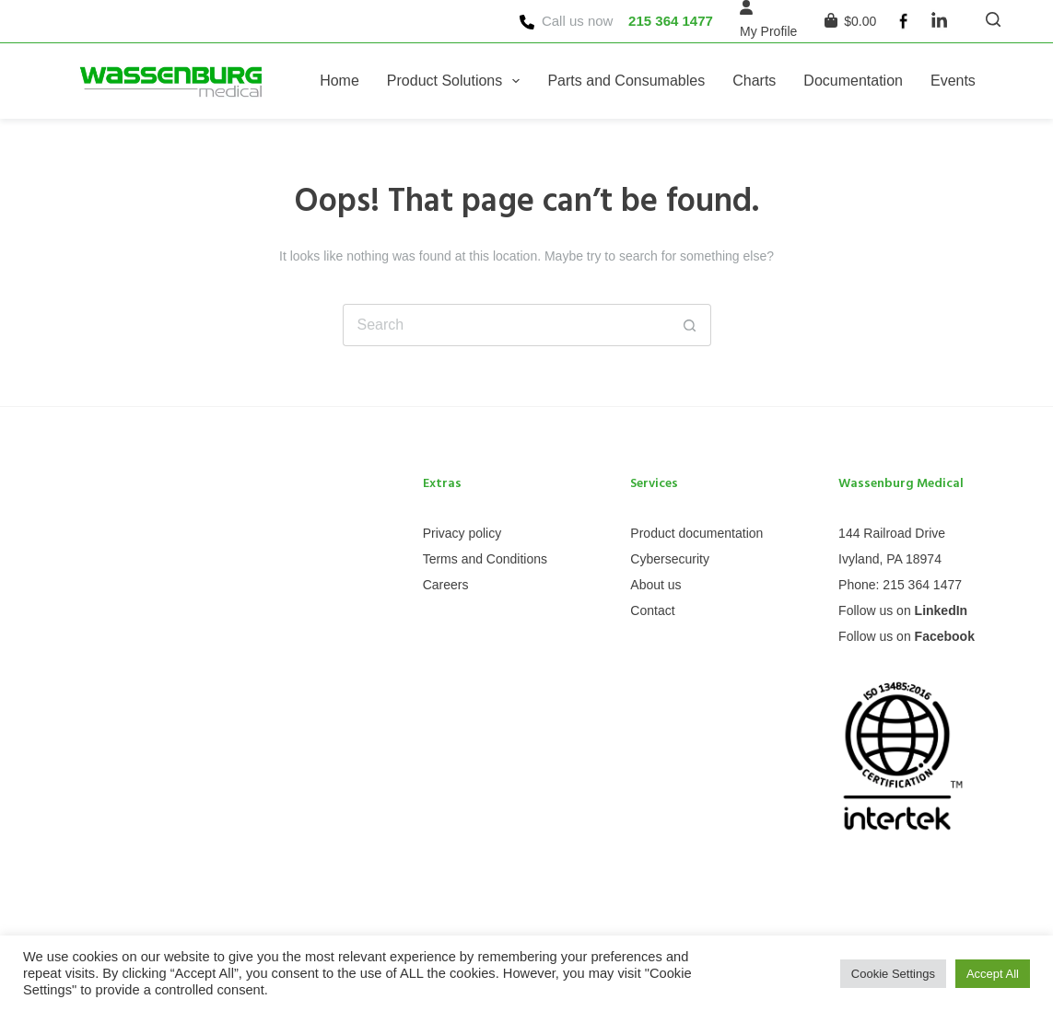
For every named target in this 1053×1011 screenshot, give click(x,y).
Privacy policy (462, 533)
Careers (446, 584)
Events (953, 80)
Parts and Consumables (626, 80)
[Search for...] (506, 325)
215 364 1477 (670, 21)
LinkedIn (941, 610)
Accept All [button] (992, 974)
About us (655, 584)
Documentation (853, 80)
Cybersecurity (669, 559)
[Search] (993, 19)
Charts (754, 80)
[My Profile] (768, 31)
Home (339, 80)
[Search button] (690, 325)
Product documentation (696, 533)
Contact (652, 610)
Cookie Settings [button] (893, 974)
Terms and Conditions (485, 559)
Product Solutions (457, 81)
